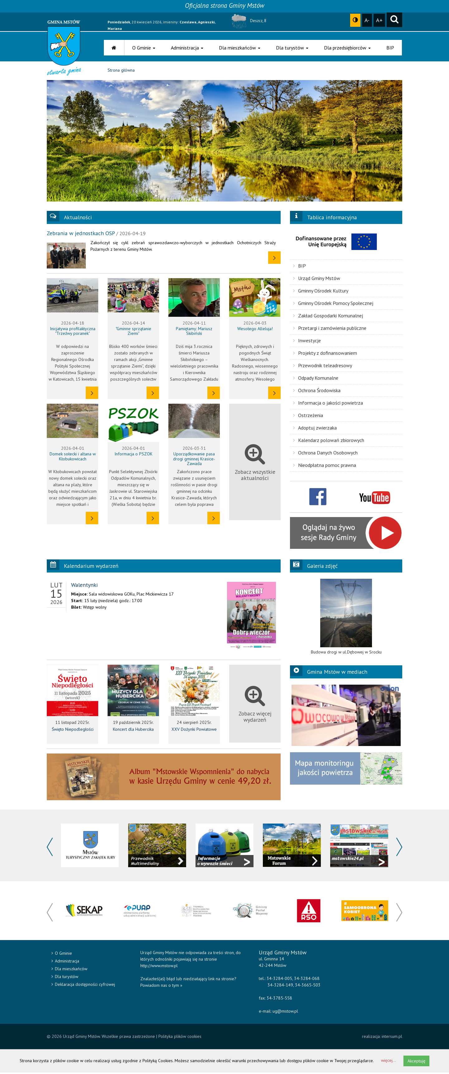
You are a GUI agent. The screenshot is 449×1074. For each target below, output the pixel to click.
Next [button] (399, 848)
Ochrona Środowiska (316, 391)
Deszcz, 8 (247, 20)
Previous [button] (50, 848)
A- (367, 20)
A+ (379, 20)
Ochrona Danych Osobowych (325, 454)
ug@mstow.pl (285, 1012)
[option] (346, 618)
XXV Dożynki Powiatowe (194, 731)
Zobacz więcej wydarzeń (255, 705)
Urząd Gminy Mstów (316, 279)
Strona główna (121, 71)
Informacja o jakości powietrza (328, 404)
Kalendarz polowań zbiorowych (328, 441)
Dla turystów (292, 48)
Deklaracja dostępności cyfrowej (83, 986)
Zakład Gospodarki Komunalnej (328, 317)
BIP (390, 48)
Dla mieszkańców (239, 48)
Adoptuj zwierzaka (315, 429)
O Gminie (143, 48)
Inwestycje (307, 342)
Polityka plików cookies (179, 1038)
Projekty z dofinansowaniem (325, 354)
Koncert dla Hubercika (133, 731)
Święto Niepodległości (73, 731)
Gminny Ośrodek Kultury (320, 292)
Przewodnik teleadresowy (322, 367)
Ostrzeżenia (308, 416)
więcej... (388, 1062)
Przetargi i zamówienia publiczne (329, 329)
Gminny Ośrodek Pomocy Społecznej (333, 304)
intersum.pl (392, 1038)
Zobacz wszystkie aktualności (255, 463)
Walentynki (84, 586)
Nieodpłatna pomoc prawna (324, 466)
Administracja (187, 48)
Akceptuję (416, 1062)
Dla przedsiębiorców (347, 48)
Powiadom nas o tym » (161, 987)
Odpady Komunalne (315, 379)
